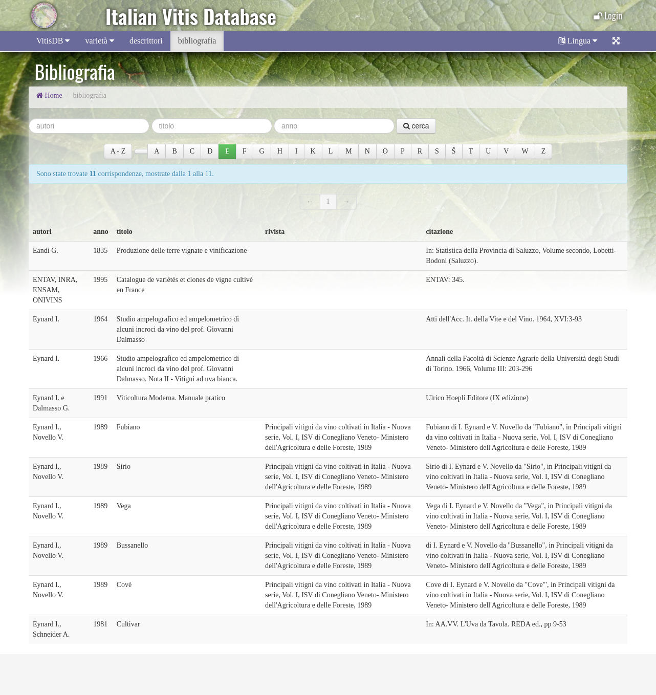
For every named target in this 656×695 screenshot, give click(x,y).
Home (49, 95)
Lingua (577, 40)
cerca (416, 126)
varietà (99, 40)
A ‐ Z (118, 151)
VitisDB (53, 40)
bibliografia (197, 40)
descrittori (146, 40)
